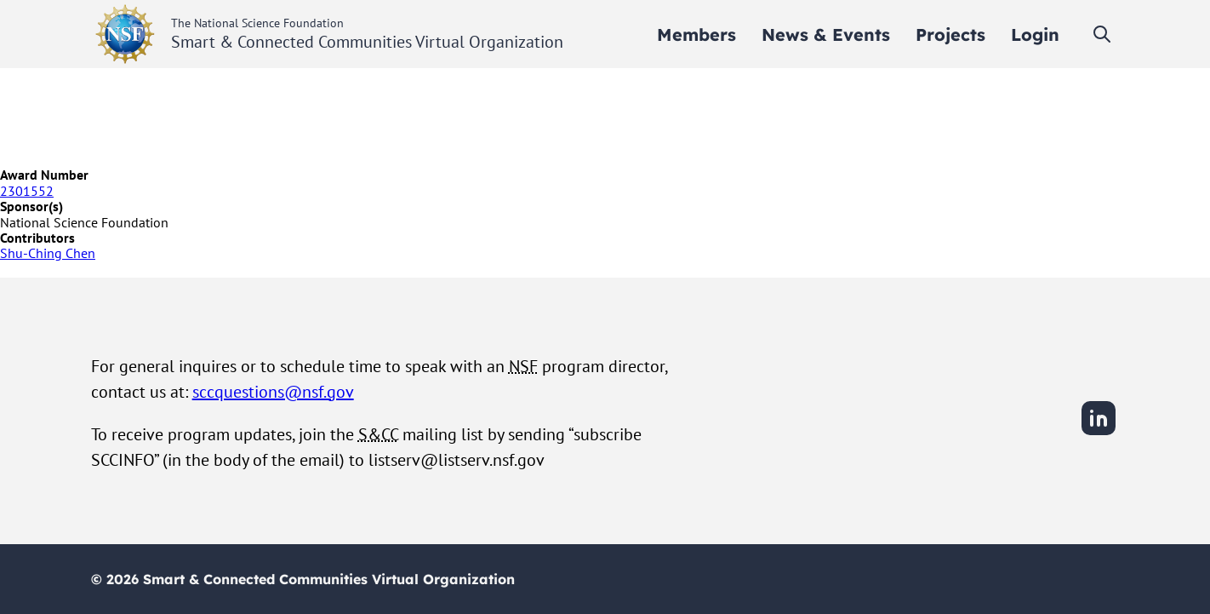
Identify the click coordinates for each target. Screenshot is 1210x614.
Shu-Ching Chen (47, 252)
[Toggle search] (1102, 34)
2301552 (27, 190)
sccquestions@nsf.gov (273, 392)
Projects (950, 34)
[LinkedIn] (1098, 433)
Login (1035, 34)
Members (696, 34)
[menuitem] (696, 34)
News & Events (826, 34)
